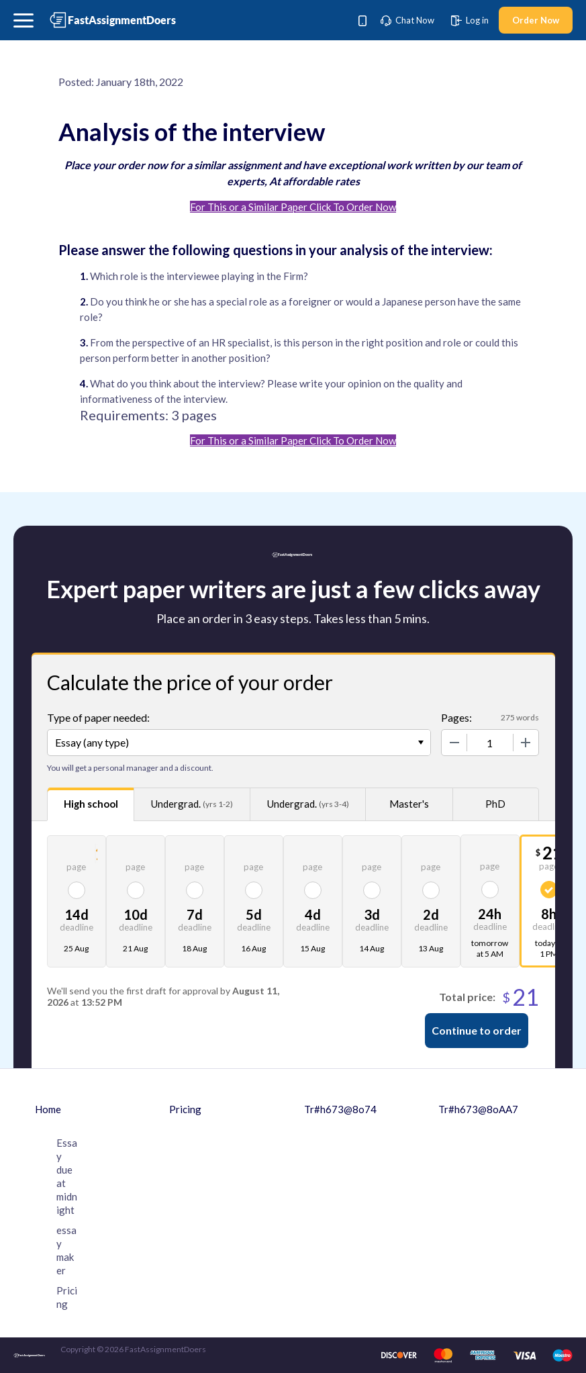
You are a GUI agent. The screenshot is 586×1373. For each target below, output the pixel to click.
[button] (23, 20)
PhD (495, 804)
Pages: (456, 717)
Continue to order (477, 1030)
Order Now (535, 20)
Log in (470, 20)
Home (48, 1109)
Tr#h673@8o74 (340, 1109)
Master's (409, 804)
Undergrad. (192, 804)
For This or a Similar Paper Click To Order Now (293, 207)
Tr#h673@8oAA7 (478, 1109)
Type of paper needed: (98, 717)
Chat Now (407, 20)
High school (91, 804)
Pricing (185, 1109)
